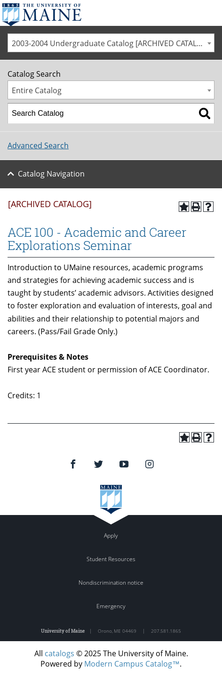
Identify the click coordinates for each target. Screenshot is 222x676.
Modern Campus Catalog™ (132, 664)
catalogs (59, 653)
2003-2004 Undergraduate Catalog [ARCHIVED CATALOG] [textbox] (111, 43)
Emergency (111, 606)
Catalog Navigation (51, 174)
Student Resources (111, 559)
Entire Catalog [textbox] (37, 90)
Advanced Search (38, 145)
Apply (111, 535)
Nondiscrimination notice (111, 583)
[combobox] (111, 42)
